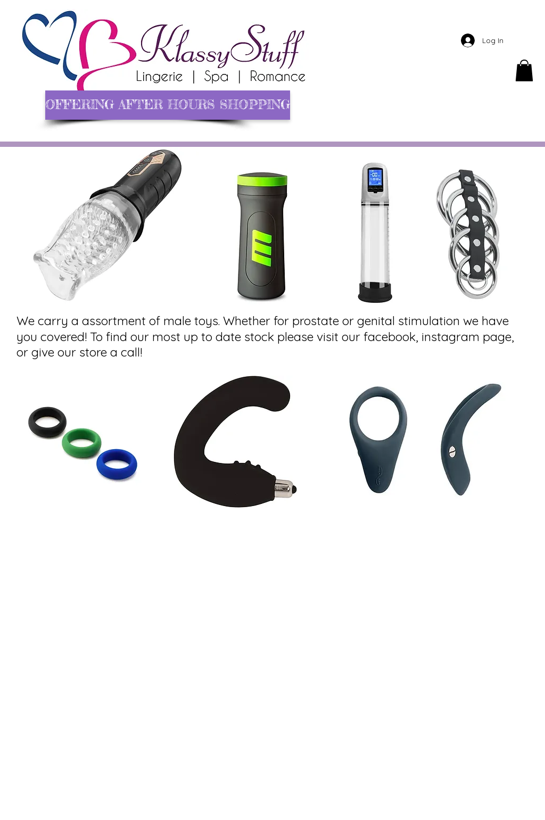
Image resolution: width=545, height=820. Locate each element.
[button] (524, 70)
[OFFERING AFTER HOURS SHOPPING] (167, 105)
